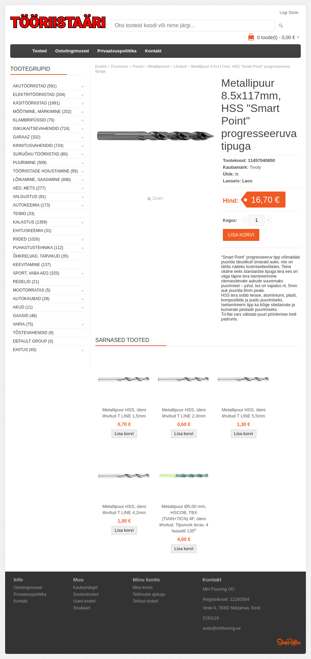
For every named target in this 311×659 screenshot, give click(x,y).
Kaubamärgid (85, 587)
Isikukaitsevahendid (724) (41, 128)
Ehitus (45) (24, 349)
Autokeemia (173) (31, 205)
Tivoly (255, 167)
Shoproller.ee (289, 642)
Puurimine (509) (30, 162)
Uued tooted (84, 601)
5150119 (211, 618)
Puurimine (119, 66)
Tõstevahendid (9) (33, 332)
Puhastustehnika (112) (38, 247)
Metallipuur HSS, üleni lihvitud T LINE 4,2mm (124, 509)
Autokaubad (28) (31, 298)
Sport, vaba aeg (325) (36, 273)
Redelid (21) (26, 281)
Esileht (101, 66)
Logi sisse (289, 12)
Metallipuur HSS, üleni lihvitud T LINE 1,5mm (124, 412)
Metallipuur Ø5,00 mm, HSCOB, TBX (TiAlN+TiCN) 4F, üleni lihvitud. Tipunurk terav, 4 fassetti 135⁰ (184, 518)
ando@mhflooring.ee (222, 628)
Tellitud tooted (145, 601)
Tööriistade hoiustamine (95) (45, 171)
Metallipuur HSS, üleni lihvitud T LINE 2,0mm (184, 412)
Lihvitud (180, 66)
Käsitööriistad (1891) (36, 103)
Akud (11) (23, 307)
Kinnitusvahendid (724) (38, 145)
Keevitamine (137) (32, 264)
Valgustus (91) (29, 196)
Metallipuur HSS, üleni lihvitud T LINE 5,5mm (243, 412)
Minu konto (143, 587)
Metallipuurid (158, 66)
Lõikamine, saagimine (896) (42, 179)
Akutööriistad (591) (34, 86)
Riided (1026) (26, 239)
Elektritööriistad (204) (39, 94)
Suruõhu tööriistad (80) (40, 154)
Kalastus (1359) (30, 222)
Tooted (39, 50)
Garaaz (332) (26, 137)
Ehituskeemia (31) (32, 230)
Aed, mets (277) (29, 188)
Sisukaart (81, 608)
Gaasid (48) (25, 315)
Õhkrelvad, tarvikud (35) (40, 256)
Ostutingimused (72, 50)
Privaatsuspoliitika (116, 50)
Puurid (137, 66)
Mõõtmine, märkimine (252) (42, 111)
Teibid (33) (23, 213)
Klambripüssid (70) (33, 120)
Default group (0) (33, 341)
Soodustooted (85, 594)
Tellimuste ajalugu (149, 594)
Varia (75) (23, 324)
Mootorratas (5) (31, 290)
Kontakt (153, 50)
